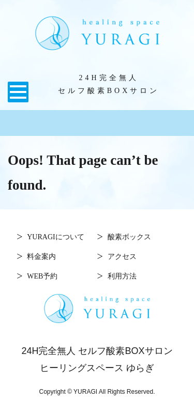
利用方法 (122, 275)
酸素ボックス (129, 236)
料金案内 (41, 255)
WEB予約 (42, 275)
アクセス (122, 255)
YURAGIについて (55, 236)
